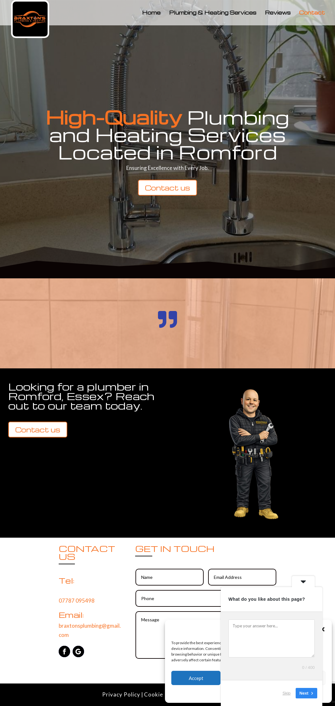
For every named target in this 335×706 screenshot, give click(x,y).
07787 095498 (77, 600)
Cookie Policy (162, 694)
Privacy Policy (121, 694)
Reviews (278, 13)
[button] (322, 629)
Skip (287, 693)
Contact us (167, 187)
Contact (312, 13)
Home (151, 13)
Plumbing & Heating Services (212, 13)
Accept (196, 678)
